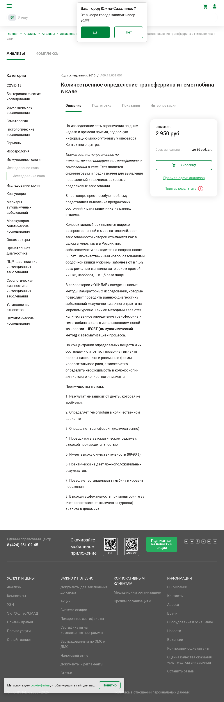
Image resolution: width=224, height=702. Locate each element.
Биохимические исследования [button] (19, 110)
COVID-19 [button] (14, 85)
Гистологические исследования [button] (20, 132)
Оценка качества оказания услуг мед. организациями (189, 660)
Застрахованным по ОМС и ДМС (82, 644)
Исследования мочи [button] (23, 185)
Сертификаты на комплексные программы (81, 630)
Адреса (173, 605)
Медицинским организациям (138, 592)
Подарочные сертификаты (82, 619)
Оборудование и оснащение (190, 622)
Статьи (66, 673)
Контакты (175, 596)
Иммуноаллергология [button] (25, 159)
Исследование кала (74, 33)
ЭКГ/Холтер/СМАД (22, 613)
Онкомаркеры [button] (18, 240)
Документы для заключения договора (84, 589)
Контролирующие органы (188, 648)
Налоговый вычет (75, 655)
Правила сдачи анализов (184, 178)
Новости (174, 631)
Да (95, 32)
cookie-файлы (40, 685)
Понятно (110, 685)
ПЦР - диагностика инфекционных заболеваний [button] (22, 267)
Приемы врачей (20, 622)
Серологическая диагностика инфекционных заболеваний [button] (20, 288)
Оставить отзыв (180, 671)
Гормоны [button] (14, 143)
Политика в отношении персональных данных (152, 692)
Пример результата (181, 188)
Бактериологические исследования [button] (24, 96)
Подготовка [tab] (102, 105)
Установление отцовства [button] (18, 307)
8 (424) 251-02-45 (22, 545)
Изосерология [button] (18, 151)
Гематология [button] (17, 121)
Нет (129, 32)
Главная (12, 33)
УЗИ (10, 605)
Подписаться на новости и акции (161, 544)
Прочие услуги (19, 631)
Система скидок (73, 610)
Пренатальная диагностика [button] (18, 250)
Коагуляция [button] (16, 194)
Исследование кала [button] (23, 168)
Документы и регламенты (81, 664)
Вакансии (175, 640)
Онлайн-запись (19, 640)
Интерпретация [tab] (163, 105)
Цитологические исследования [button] (20, 320)
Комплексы (48, 53)
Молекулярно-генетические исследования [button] (18, 226)
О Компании (177, 587)
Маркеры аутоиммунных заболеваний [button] (19, 207)
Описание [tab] (74, 105)
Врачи (172, 613)
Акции (65, 601)
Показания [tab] (131, 105)
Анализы (30, 33)
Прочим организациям (132, 601)
